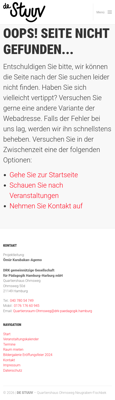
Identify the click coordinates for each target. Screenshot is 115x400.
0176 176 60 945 (26, 306)
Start (7, 334)
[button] (102, 12)
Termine (9, 344)
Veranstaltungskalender (21, 339)
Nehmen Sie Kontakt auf (46, 206)
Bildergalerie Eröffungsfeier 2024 (27, 355)
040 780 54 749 (22, 301)
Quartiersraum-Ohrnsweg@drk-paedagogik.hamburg (52, 311)
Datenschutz (12, 370)
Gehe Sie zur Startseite (43, 175)
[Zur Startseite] (24, 12)
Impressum (11, 365)
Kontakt (9, 360)
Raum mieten (13, 349)
